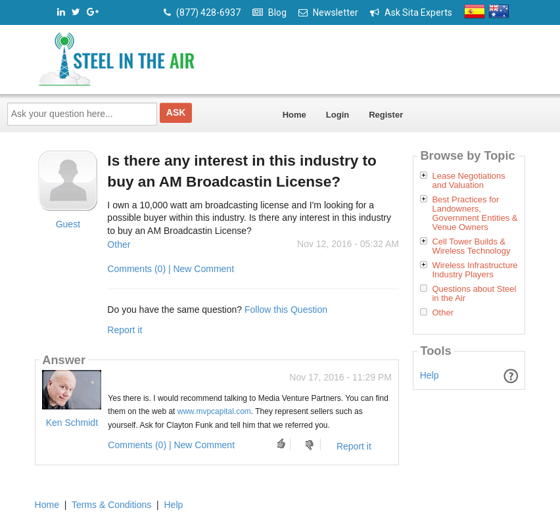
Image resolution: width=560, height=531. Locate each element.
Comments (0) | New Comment (170, 269)
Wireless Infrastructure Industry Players (474, 270)
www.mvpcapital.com (214, 411)
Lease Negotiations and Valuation (468, 181)
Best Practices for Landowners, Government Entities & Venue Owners (474, 213)
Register (386, 115)
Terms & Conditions (111, 504)
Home (294, 115)
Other (118, 244)
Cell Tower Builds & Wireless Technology (471, 246)
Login (337, 115)
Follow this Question (286, 309)
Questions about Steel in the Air (474, 294)
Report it (124, 330)
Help (429, 375)
